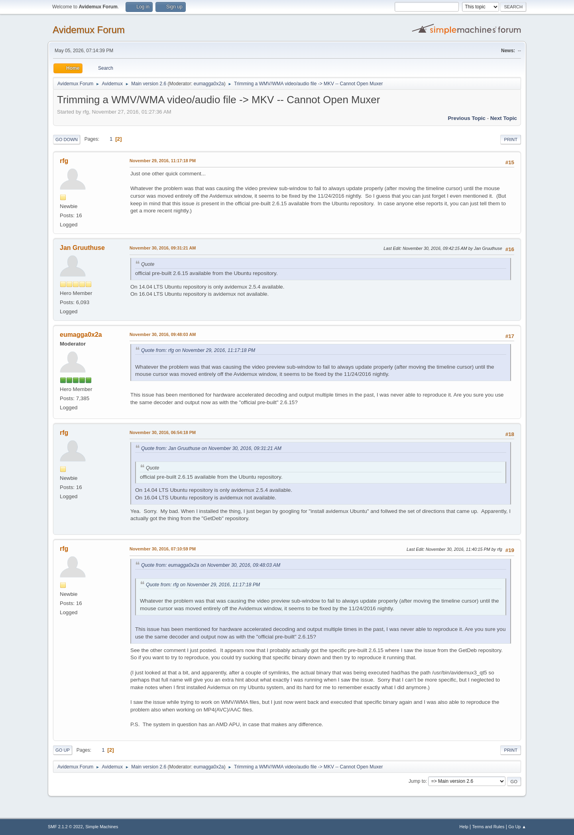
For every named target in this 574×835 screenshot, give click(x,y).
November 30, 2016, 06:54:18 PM (163, 432)
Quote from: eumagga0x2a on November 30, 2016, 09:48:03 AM (210, 565)
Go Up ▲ (517, 826)
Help (464, 826)
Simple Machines (101, 826)
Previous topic (467, 118)
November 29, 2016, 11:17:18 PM (163, 160)
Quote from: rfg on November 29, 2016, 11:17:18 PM (198, 350)
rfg (64, 160)
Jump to (417, 781)
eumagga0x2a (209, 83)
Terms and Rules (488, 826)
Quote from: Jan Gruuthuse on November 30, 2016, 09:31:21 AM (211, 448)
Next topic (503, 118)
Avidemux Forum (89, 29)
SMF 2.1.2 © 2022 (65, 826)
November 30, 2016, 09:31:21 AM (163, 248)
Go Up (62, 750)
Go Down (66, 139)
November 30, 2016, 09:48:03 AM (163, 334)
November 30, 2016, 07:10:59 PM (163, 548)
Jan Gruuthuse (82, 247)
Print (510, 139)
